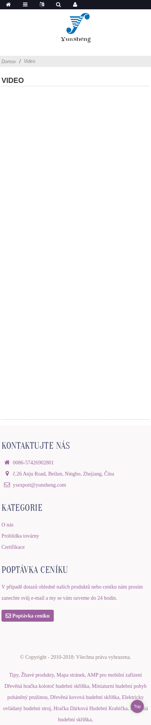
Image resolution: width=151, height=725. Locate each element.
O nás (7, 525)
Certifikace (13, 547)
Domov (8, 61)
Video (29, 61)
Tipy (13, 675)
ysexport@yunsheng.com (39, 485)
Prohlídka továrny (20, 536)
